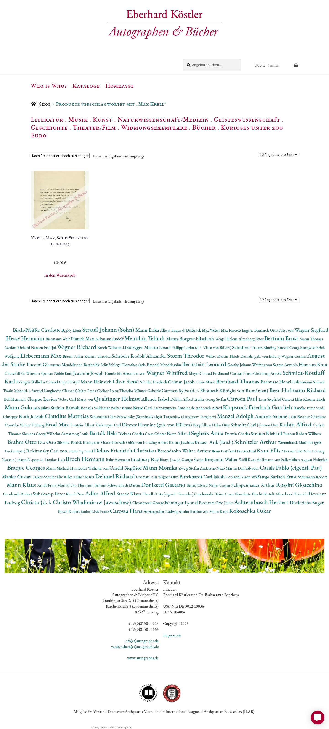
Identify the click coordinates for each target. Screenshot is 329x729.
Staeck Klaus (130, 493)
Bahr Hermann (118, 459)
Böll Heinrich (15, 399)
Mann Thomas (311, 338)
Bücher (204, 127)
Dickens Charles (131, 433)
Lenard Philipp (171, 347)
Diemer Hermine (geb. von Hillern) (157, 424)
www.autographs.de (143, 657)
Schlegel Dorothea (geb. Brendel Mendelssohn (145, 364)
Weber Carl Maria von (76, 399)
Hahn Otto (221, 425)
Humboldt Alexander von (125, 373)
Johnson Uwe (268, 425)
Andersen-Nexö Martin (219, 468)
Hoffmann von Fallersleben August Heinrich (291, 459)
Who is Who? (49, 85)
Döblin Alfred (182, 399)
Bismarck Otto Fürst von (274, 330)
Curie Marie (206, 382)
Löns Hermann (81, 485)
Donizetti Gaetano (163, 485)
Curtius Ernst (241, 373)
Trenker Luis (55, 459)
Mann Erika (147, 330)
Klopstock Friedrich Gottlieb (258, 407)
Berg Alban (202, 425)
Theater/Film (94, 127)
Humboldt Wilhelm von (89, 468)
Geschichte (49, 127)
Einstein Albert (82, 425)
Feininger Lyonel (182, 502)
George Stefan (192, 459)
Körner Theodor (98, 356)
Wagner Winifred (167, 373)
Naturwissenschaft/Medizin (163, 119)
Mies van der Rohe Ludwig (302, 451)
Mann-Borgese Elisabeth (190, 338)
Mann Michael (58, 468)
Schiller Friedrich (154, 382)
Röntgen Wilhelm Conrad (37, 382)
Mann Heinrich (97, 381)
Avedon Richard (17, 347)
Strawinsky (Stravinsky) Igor (140, 416)
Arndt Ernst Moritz (53, 485)
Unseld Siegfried (126, 468)
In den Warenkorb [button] (60, 275)
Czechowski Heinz (209, 494)
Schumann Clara (103, 416)
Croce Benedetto (238, 494)
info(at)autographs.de (141, 640)
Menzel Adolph (236, 416)
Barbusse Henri (276, 381)
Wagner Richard (77, 347)
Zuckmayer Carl (108, 425)
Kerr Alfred (179, 433)
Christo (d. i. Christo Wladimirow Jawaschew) (76, 502)
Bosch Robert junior (74, 511)
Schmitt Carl (243, 424)
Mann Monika (161, 467)
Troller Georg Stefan (210, 399)
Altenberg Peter (251, 338)
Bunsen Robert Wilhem (302, 433)
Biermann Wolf (58, 338)
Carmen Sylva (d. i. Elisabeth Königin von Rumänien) (215, 390)
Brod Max (57, 424)
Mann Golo (19, 407)
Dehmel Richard (115, 476)
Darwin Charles (238, 433)
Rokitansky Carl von (47, 450)
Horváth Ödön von (127, 442)
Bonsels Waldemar (96, 407)
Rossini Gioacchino (299, 485)
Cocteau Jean (147, 476)
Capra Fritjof (70, 382)
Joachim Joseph (89, 373)
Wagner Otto (169, 476)
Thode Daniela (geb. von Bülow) (255, 356)
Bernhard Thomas (238, 381)
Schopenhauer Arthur (253, 485)
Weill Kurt (247, 459)
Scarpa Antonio (286, 364)
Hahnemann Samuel (308, 382)
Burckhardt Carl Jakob (202, 476)
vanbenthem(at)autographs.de (135, 646)
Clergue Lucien (42, 399)
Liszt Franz (100, 511)
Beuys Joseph (171, 459)
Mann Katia (219, 511)
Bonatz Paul (247, 451)
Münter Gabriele (148, 390)
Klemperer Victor (97, 442)
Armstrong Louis (75, 433)
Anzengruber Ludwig (160, 511)
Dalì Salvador (249, 468)
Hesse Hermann (25, 338)
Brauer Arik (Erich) (214, 442)
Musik (78, 119)
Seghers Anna (208, 433)
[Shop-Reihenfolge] (60, 155)
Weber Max (219, 330)
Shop (45, 104)
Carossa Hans (126, 511)
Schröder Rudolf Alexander (139, 356)
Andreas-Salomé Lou (276, 416)
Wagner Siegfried (311, 330)
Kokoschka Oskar (250, 511)
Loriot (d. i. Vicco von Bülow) (208, 347)
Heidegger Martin (140, 347)
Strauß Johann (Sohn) (108, 329)
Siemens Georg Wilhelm (41, 433)
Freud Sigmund (81, 451)
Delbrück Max (198, 330)
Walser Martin (217, 356)
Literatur (47, 119)
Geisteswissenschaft (247, 119)
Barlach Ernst (284, 476)
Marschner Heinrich (291, 494)
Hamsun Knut (313, 364)
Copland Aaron (239, 476)
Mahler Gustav (17, 476)
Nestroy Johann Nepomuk (23, 459)
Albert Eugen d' (173, 330)
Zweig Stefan (189, 468)
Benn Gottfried (224, 451)
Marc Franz (87, 390)
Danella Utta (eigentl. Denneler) (168, 494)
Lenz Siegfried (270, 399)
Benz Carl (143, 407)
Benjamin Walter (221, 459)
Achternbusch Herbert (261, 502)
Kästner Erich (314, 399)
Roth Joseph (32, 416)
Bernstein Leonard (204, 364)
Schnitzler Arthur (256, 442)
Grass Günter (156, 433)
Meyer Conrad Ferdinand (209, 373)
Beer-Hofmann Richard (297, 390)
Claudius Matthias (67, 416)
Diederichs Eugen (306, 502)
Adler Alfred (101, 493)
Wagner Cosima (294, 356)
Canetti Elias (292, 399)
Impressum (172, 635)
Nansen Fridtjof (44, 347)
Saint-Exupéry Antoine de (175, 407)
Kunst (103, 119)
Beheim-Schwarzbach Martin (117, 485)
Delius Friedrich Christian (125, 450)
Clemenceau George (148, 502)
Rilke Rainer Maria (79, 476)
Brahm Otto (22, 442)
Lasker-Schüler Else (48, 476)
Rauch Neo (75, 494)
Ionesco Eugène (241, 330)
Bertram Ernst (282, 338)
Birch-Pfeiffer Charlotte (37, 330)
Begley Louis (71, 330)
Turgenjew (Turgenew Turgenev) (190, 416)
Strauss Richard (267, 433)
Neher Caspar (220, 485)
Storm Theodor (186, 355)
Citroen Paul (243, 398)
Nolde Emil (63, 373)
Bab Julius (42, 407)
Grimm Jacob (182, 381)
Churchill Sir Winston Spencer (29, 373)
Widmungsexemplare (154, 127)
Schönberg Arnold (267, 373)
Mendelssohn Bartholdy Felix (85, 364)
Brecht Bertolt (263, 494)
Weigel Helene (227, 338)
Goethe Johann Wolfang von (250, 364)
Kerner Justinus (182, 442)
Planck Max (83, 338)
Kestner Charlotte (311, 416)
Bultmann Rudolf (109, 338)
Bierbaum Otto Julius (216, 502)
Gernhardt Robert (18, 494)
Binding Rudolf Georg (281, 347)
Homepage (120, 85)
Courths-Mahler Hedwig (25, 425)
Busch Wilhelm (109, 347)
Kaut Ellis (269, 450)
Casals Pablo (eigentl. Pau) (291, 467)
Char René (126, 381)
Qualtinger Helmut (117, 398)
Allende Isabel (155, 399)
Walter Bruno (122, 407)
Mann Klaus (22, 485)
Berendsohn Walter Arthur (184, 450)
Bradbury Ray (145, 459)
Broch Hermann (86, 459)
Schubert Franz (247, 347)
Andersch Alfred (209, 407)
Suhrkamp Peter (49, 493)
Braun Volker (74, 356)
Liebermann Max (41, 355)
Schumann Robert (312, 476)
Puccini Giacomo (44, 364)
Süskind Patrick (70, 442)
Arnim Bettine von (193, 511)
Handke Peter (304, 407)
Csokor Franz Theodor (115, 390)
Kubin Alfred (296, 424)
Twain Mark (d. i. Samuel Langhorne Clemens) (40, 390)
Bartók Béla (103, 433)
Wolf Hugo (260, 476)
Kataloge (86, 85)
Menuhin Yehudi (145, 338)
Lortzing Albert (156, 442)
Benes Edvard (197, 485)
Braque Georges (26, 467)
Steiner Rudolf (65, 407)
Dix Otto (47, 442)
